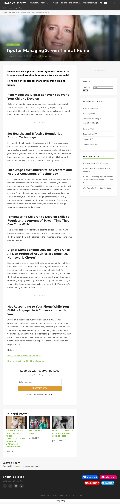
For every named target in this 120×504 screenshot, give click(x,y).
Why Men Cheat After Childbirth (95, 163)
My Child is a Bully (37, 432)
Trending (86, 113)
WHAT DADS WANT (90, 3)
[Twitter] (101, 3)
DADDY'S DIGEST (13, 476)
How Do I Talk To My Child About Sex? (24, 355)
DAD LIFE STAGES (75, 3)
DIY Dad (64, 3)
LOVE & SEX (55, 3)
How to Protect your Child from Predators (26, 361)
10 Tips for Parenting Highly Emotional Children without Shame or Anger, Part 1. (98, 179)
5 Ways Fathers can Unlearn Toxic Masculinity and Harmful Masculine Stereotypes (16, 438)
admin (12, 56)
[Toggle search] (115, 3)
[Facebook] (5, 486)
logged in (18, 466)
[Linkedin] (109, 3)
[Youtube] (105, 3)
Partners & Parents (90, 119)
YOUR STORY (34, 3)
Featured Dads (88, 144)
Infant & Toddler (89, 123)
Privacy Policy (60, 501)
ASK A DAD (45, 3)
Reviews (86, 139)
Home (5, 12)
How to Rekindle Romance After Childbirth (62, 433)
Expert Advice (14, 12)
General (86, 129)
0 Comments (45, 56)
